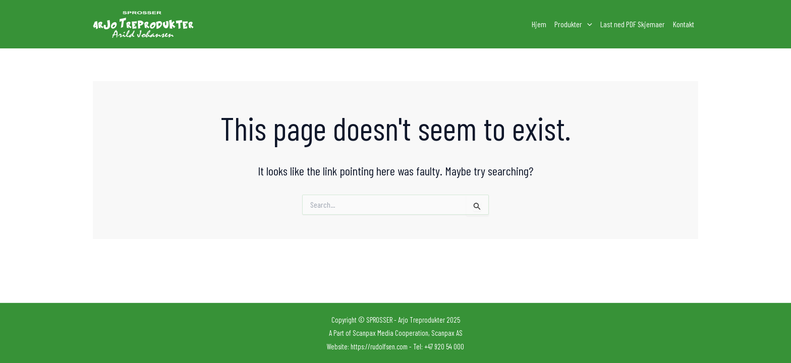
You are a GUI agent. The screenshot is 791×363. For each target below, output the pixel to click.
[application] (587, 24)
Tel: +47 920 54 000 (438, 346)
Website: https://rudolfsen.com (367, 346)
